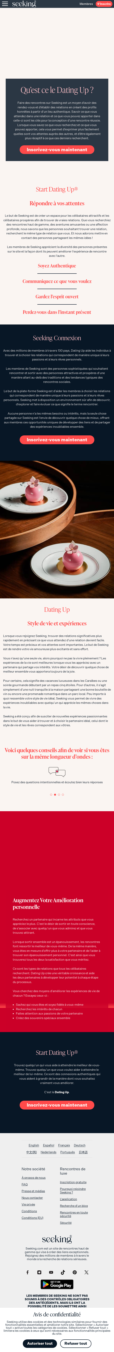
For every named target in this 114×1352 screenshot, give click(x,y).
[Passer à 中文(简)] (31, 1152)
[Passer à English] (34, 1145)
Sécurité (66, 1223)
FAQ (25, 1184)
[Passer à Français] (64, 1145)
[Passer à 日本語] (83, 1152)
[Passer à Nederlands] (48, 1152)
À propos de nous (34, 1178)
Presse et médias (33, 1191)
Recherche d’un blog (74, 1206)
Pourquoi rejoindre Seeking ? (73, 1190)
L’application (68, 1199)
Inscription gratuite (73, 1182)
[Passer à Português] (67, 1152)
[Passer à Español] (48, 1145)
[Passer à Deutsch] (79, 1145)
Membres (84, 4)
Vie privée (28, 1204)
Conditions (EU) (32, 1218)
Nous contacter (32, 1198)
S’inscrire (104, 4)
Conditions (29, 1211)
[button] (51, 795)
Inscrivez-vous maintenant (57, 149)
